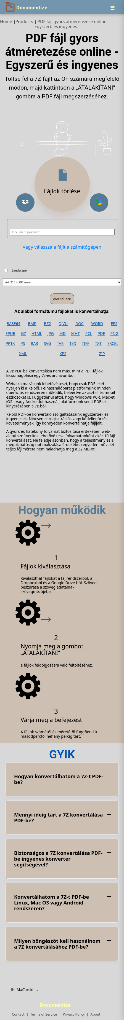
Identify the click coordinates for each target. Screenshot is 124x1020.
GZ (23, 333)
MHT (75, 333)
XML (23, 353)
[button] (25, 202)
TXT (98, 343)
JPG (51, 333)
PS (22, 343)
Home (6, 22)
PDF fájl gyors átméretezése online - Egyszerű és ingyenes (72, 24)
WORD (97, 323)
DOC (79, 323)
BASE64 (13, 323)
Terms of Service (43, 1014)
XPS (63, 353)
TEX (72, 343)
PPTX (10, 343)
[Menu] (112, 8)
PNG (114, 333)
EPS (114, 323)
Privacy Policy (74, 1014)
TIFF (85, 343)
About (96, 1014)
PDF (101, 333)
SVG (47, 343)
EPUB (10, 333)
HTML (36, 333)
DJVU (63, 323)
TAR (60, 343)
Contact (18, 1014)
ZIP (102, 353)
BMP (32, 323)
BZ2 (47, 323)
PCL (88, 333)
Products (24, 22)
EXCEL (112, 343)
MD (62, 333)
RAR (34, 343)
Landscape (19, 270)
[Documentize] (56, 1003)
